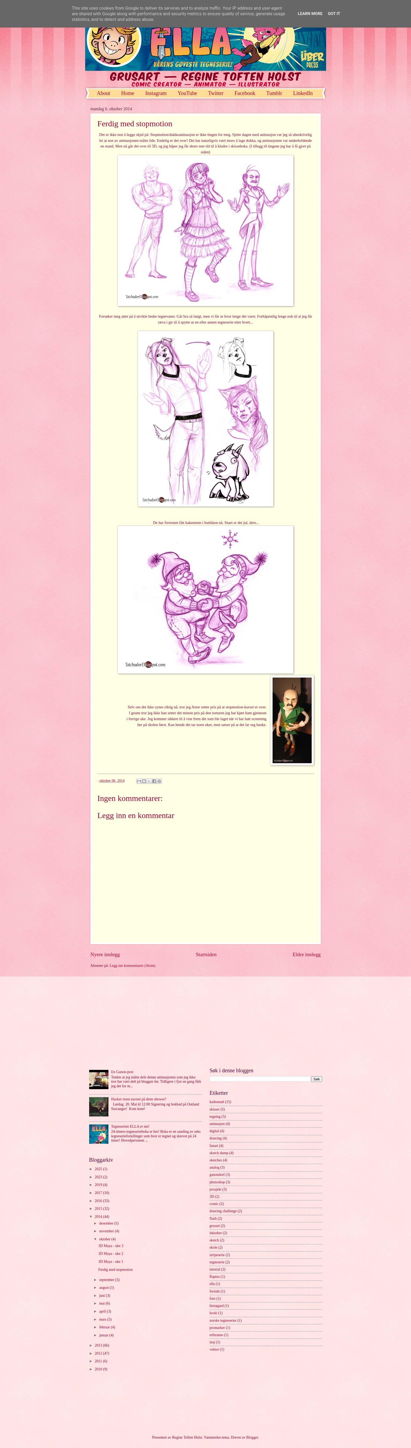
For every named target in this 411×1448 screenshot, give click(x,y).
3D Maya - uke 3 (110, 1246)
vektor (214, 1349)
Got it (334, 13)
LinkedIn (303, 93)
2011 (99, 1361)
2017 (99, 1193)
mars (103, 1319)
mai (102, 1303)
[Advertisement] (205, 1022)
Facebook (245, 93)
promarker (217, 1328)
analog (215, 1167)
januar (104, 1335)
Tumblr (274, 93)
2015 (99, 1209)
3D (212, 1197)
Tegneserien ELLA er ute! (130, 1126)
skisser (215, 1109)
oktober (105, 1239)
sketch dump (219, 1153)
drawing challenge (223, 1211)
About (103, 93)
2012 (99, 1353)
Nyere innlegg (105, 954)
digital (214, 1131)
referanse (216, 1335)
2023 (99, 1177)
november (107, 1231)
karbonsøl (217, 1102)
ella (212, 1284)
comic (214, 1204)
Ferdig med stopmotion (115, 1270)
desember (106, 1223)
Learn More (310, 13)
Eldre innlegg (307, 954)
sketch (214, 1240)
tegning (215, 1117)
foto (213, 1299)
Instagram (156, 93)
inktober (216, 1233)
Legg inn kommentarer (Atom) (133, 966)
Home (127, 93)
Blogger (252, 1437)
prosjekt (215, 1189)
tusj (212, 1342)
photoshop (217, 1182)
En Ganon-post (122, 1072)
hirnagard (217, 1306)
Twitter (215, 93)
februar (105, 1327)
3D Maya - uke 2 (110, 1254)
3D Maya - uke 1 (110, 1262)
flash (213, 1219)
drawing (216, 1138)
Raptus (215, 1277)
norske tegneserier (223, 1320)
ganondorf (217, 1175)
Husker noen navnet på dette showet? (138, 1099)
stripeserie (217, 1255)
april (103, 1311)
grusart (215, 1226)
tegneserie (217, 1262)
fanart (214, 1146)
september (107, 1280)
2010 (99, 1369)
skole (213, 1247)
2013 (99, 1345)
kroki (213, 1313)
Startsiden (206, 954)
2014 (99, 1217)
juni (102, 1296)
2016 (99, 1201)
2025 (99, 1169)
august (104, 1288)
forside (215, 1291)
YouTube (187, 93)
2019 (99, 1185)
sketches (216, 1160)
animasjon (217, 1124)
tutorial (215, 1269)
